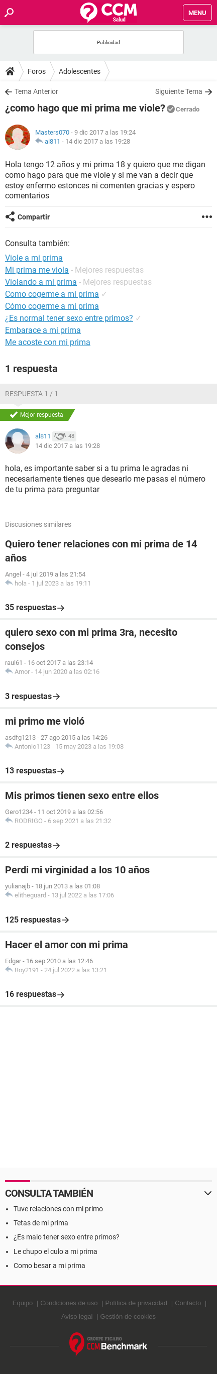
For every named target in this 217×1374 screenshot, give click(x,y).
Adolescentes (79, 71)
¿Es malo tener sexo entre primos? (67, 1237)
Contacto (188, 1303)
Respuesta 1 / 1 (31, 394)
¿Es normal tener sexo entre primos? (69, 318)
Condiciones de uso (68, 1303)
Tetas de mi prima (41, 1223)
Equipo (23, 1303)
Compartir (34, 217)
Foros (37, 71)
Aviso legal (77, 1316)
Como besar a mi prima (49, 1266)
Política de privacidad (136, 1303)
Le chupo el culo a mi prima (55, 1251)
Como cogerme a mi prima (52, 294)
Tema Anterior (36, 91)
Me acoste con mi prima (47, 342)
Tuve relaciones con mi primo (58, 1209)
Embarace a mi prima (43, 330)
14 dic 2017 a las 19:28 (97, 141)
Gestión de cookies (128, 1316)
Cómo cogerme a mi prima (52, 306)
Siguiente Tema (178, 91)
